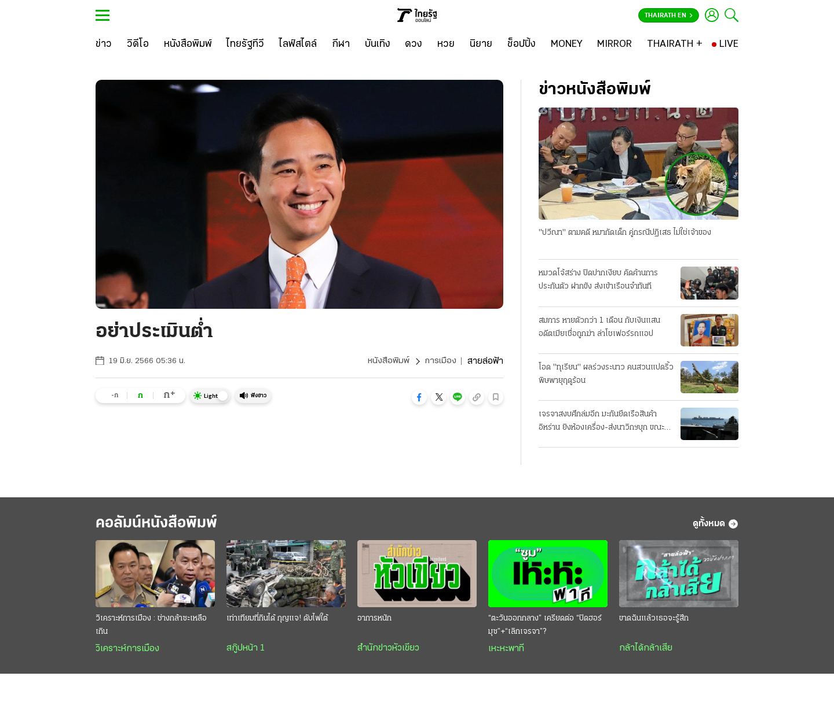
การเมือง (439, 361)
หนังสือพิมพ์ (387, 361)
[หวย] (446, 44)
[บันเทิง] (377, 44)
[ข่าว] (104, 44)
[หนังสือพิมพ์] (188, 44)
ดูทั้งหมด (715, 525)
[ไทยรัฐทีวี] (245, 44)
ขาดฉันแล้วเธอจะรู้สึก (654, 621)
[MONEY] (567, 44)
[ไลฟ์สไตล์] (298, 44)
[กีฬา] (341, 44)
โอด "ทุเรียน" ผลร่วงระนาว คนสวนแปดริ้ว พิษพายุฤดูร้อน (606, 375)
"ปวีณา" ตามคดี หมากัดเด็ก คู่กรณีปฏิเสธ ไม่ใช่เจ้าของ (625, 233)
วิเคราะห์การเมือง (127, 651)
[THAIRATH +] (675, 44)
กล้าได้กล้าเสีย (645, 651)
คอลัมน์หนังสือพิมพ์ (164, 525)
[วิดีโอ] (138, 44)
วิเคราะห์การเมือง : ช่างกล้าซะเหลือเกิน (151, 628)
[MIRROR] (614, 44)
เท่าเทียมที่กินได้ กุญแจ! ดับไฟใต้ (277, 621)
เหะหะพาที (506, 651)
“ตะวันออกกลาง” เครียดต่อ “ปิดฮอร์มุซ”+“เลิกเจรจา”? (545, 628)
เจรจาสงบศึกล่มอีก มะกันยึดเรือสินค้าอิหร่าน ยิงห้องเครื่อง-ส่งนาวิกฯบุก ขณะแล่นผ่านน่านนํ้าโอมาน (601, 423)
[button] (419, 397)
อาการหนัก (374, 621)
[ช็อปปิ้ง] (521, 44)
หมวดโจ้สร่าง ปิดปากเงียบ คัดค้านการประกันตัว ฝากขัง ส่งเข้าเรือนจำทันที (598, 280)
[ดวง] (413, 44)
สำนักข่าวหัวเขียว (388, 651)
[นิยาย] (481, 44)
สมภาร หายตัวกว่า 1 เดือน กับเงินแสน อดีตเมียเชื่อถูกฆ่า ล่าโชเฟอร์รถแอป (599, 327)
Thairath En (669, 15)
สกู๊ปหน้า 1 (245, 651)
